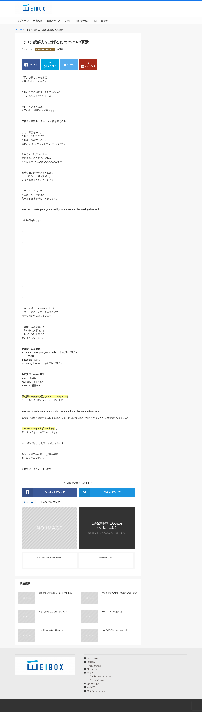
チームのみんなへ (97, 680)
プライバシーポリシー (97, 691)
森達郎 (60, 49)
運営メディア (53, 20)
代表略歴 (37, 20)
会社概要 (91, 687)
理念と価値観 (95, 666)
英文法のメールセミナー (45, 49)
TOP (18, 30)
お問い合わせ (101, 20)
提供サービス (83, 20)
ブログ (68, 20)
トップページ (22, 20)
